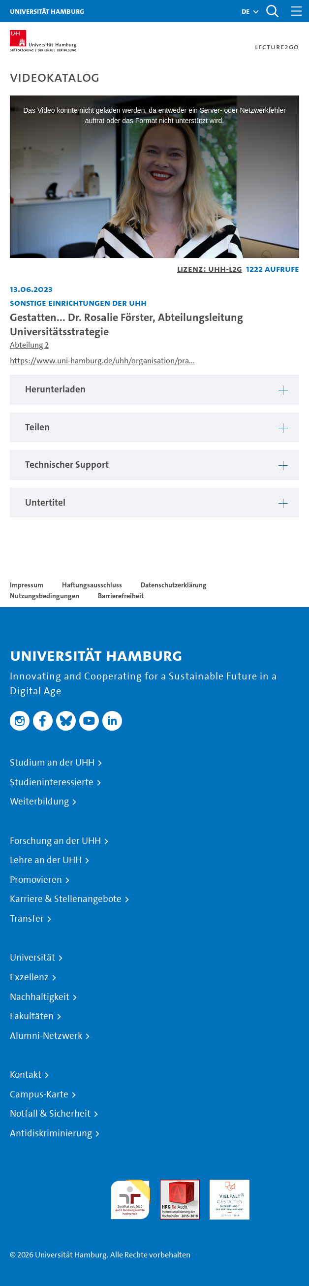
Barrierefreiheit (121, 596)
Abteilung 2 (29, 345)
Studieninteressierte (51, 782)
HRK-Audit (227, 1185)
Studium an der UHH (52, 762)
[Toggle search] (272, 11)
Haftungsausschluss (92, 585)
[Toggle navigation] (296, 11)
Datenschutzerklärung (174, 585)
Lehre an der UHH (46, 860)
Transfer (27, 918)
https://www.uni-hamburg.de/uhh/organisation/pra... (102, 360)
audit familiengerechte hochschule (130, 1197)
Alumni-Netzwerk (46, 1035)
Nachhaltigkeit (39, 997)
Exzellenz (29, 977)
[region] (154, 390)
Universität (32, 957)
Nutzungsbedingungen (44, 596)
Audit (169, 1185)
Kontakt (25, 1074)
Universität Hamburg (47, 11)
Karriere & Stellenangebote (66, 899)
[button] (245, 11)
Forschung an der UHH (55, 841)
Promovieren (36, 879)
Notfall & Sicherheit (50, 1113)
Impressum (26, 585)
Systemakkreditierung (279, 1185)
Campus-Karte (39, 1094)
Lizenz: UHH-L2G (209, 268)
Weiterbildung (39, 801)
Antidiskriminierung (51, 1133)
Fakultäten (32, 1016)
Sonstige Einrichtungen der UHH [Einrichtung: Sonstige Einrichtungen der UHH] (78, 302)
